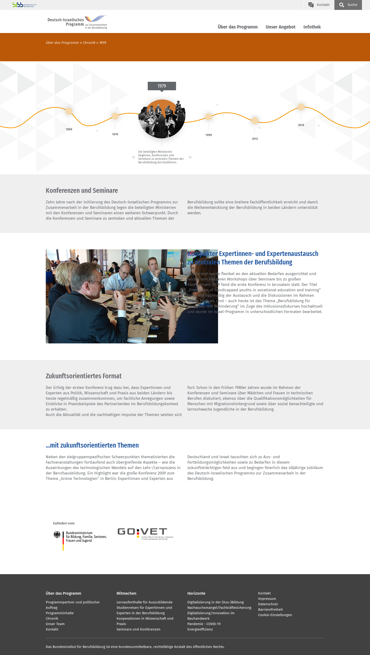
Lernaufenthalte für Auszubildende (144, 602)
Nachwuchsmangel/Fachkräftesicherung (219, 608)
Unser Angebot (280, 27)
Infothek (312, 27)
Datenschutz (268, 604)
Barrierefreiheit (270, 609)
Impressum (267, 599)
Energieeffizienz (200, 629)
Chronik (89, 43)
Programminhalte (60, 613)
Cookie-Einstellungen (275, 615)
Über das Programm (238, 27)
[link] (68, 111)
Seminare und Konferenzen (138, 629)
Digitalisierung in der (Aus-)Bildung (215, 602)
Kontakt (52, 629)
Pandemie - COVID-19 (204, 624)
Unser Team (55, 624)
